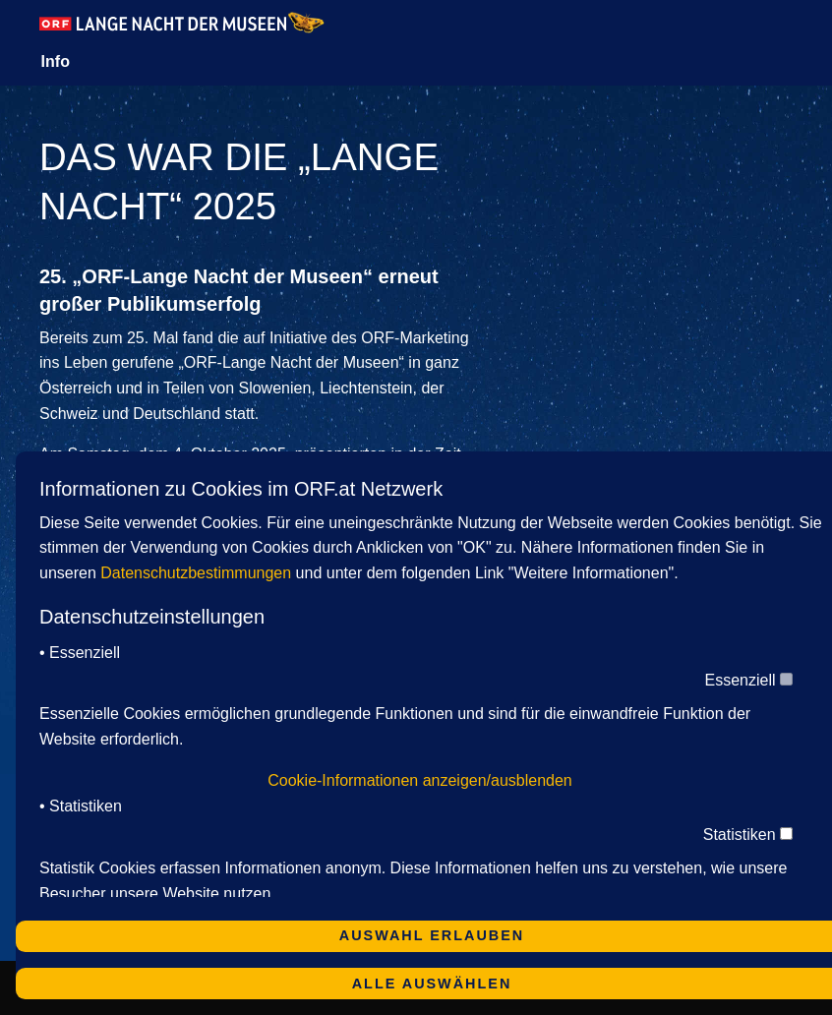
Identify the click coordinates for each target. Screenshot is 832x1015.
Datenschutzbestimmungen (195, 573)
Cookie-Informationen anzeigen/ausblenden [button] (419, 780)
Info (55, 61)
